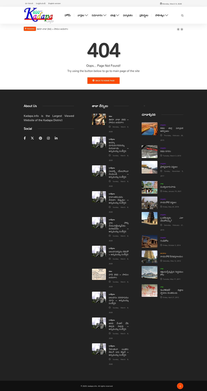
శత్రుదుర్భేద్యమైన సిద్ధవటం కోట (171, 273)
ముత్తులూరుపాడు (168, 186)
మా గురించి (29, 3)
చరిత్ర (112, 15)
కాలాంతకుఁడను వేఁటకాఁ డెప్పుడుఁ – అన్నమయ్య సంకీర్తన (119, 199)
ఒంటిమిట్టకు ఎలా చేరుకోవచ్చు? (171, 219)
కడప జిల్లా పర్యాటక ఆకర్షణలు (171, 129)
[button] (178, 29)
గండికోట (164, 240)
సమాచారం (97, 15)
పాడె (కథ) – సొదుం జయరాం (119, 275)
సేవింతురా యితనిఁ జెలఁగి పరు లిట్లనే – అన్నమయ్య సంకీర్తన (119, 351)
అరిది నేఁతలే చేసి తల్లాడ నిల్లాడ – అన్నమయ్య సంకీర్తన (119, 326)
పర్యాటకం (128, 15)
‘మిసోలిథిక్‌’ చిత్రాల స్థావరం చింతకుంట (171, 291)
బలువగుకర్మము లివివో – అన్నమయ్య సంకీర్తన (119, 252)
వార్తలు (81, 15)
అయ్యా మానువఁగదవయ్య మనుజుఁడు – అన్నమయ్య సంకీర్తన (119, 146)
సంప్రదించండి (40, 3)
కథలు (110, 116)
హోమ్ (68, 15)
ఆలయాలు (163, 252)
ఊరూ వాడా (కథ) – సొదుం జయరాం (52, 28)
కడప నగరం (165, 150)
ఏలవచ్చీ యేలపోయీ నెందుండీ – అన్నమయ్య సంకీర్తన (119, 173)
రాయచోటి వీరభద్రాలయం (171, 255)
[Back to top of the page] (180, 386)
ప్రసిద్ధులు (144, 15)
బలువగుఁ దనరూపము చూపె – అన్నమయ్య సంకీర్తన (119, 300)
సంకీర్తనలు (112, 139)
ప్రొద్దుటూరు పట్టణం (169, 166)
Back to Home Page (103, 80)
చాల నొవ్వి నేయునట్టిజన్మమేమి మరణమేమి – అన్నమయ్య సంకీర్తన (119, 226)
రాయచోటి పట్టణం (168, 202)
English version (54, 3)
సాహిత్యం (159, 15)
